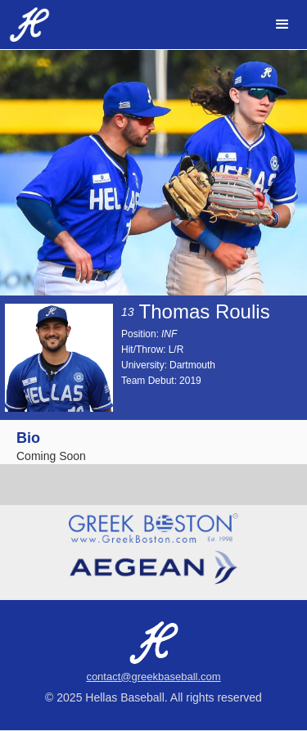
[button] (282, 24)
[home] (25, 24)
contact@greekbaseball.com (153, 676)
